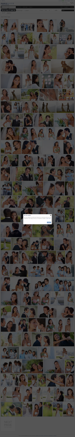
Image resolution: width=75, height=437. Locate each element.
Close (49, 222)
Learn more (48, 218)
